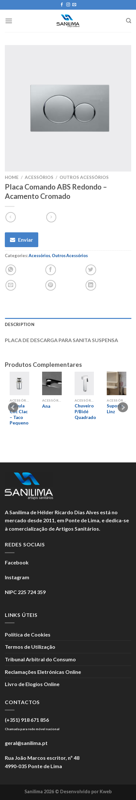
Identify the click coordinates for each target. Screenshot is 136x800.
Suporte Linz (115, 408)
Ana (46, 406)
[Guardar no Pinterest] (50, 285)
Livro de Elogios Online (32, 684)
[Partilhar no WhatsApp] (10, 270)
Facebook (17, 562)
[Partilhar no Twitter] (91, 270)
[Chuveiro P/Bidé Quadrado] (84, 383)
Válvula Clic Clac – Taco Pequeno (19, 414)
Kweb (106, 791)
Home (12, 177)
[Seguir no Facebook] (62, 5)
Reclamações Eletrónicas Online (43, 672)
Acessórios (39, 177)
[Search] (128, 20)
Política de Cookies (27, 634)
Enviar (25, 240)
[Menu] (9, 21)
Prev (13, 407)
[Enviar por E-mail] (10, 285)
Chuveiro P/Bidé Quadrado (85, 411)
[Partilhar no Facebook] (50, 270)
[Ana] (52, 383)
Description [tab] (19, 324)
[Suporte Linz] (116, 383)
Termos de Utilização (30, 647)
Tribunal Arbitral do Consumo (40, 659)
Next (123, 407)
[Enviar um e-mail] (74, 5)
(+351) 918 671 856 (27, 720)
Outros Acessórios (84, 177)
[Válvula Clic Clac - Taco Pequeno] (19, 383)
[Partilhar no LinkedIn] (91, 285)
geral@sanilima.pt (26, 743)
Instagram (17, 577)
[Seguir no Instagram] (68, 5)
